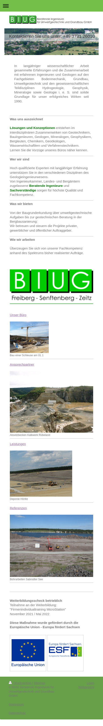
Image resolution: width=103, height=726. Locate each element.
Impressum (16, 704)
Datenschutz (17, 713)
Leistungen (18, 444)
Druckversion (20, 683)
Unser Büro (18, 315)
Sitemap (39, 683)
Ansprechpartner (22, 364)
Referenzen (18, 508)
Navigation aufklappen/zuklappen (51, 5)
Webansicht (86, 687)
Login (90, 683)
